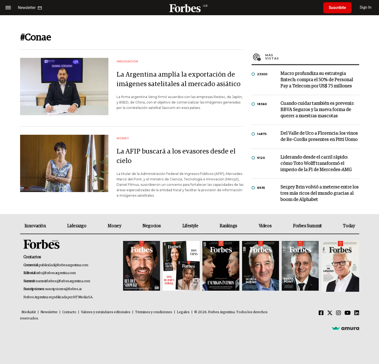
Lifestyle (190, 226)
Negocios (151, 226)
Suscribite (337, 7)
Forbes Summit (307, 226)
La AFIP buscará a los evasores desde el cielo (176, 156)
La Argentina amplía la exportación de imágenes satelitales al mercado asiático (178, 79)
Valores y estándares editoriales (105, 312)
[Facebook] (321, 313)
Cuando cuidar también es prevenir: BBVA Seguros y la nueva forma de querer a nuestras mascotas (317, 109)
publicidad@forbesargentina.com (63, 265)
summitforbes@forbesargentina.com (63, 281)
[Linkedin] (356, 313)
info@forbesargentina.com (56, 273)
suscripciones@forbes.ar (63, 289)
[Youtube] (347, 313)
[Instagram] (338, 313)
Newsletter (49, 312)
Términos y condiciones (153, 312)
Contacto (69, 312)
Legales (183, 312)
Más (312, 56)
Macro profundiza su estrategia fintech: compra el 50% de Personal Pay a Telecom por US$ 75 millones (316, 80)
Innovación (35, 226)
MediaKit (28, 312)
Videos (265, 226)
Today (349, 226)
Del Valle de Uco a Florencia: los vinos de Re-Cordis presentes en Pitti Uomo (319, 136)
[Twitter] (330, 313)
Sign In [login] (366, 7)
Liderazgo (76, 226)
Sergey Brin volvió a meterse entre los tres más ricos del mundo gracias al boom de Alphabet (319, 193)
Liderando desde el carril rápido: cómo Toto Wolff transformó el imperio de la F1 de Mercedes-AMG (316, 163)
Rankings (228, 226)
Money (114, 226)
